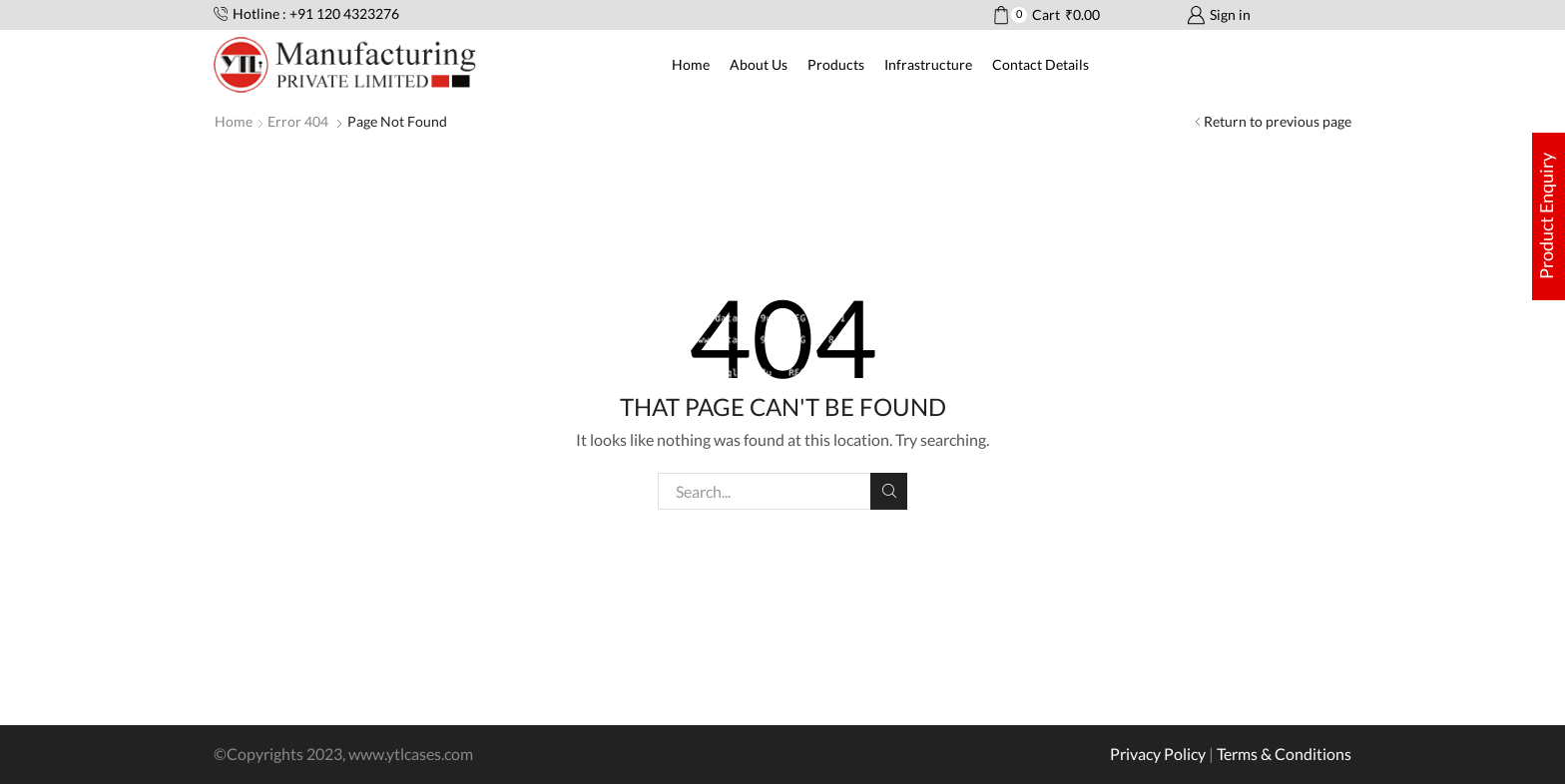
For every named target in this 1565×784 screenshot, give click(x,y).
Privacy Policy (1158, 753)
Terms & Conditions (1284, 753)
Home (691, 64)
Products (835, 64)
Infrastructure (928, 64)
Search (888, 491)
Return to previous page (1277, 121)
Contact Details (1040, 64)
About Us (758, 64)
